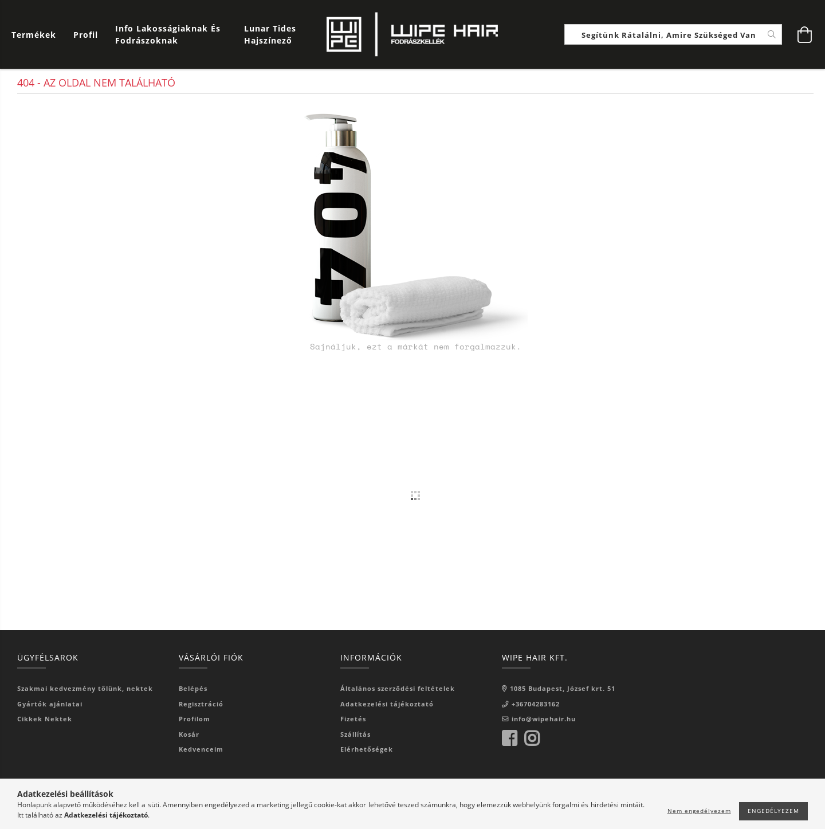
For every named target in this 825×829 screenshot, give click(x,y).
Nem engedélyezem (699, 811)
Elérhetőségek (366, 749)
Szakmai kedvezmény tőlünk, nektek (85, 688)
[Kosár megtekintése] (37, 34)
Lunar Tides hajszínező (270, 34)
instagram (531, 738)
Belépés (193, 688)
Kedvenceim (201, 749)
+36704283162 (536, 704)
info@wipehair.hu (544, 718)
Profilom (194, 718)
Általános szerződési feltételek (397, 688)
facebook (509, 738)
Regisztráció (201, 704)
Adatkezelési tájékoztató (387, 704)
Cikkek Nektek (44, 718)
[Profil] (86, 34)
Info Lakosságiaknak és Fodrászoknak (168, 34)
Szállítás (355, 734)
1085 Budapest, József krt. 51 (562, 688)
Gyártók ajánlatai (49, 704)
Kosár (189, 734)
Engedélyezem (773, 811)
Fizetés (353, 718)
